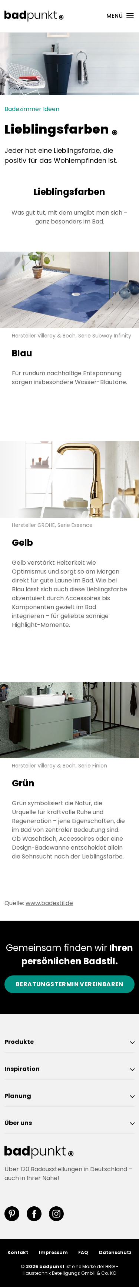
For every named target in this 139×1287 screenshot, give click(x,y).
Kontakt (17, 1252)
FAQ (83, 1252)
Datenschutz (115, 1252)
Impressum (53, 1252)
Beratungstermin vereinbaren (69, 984)
